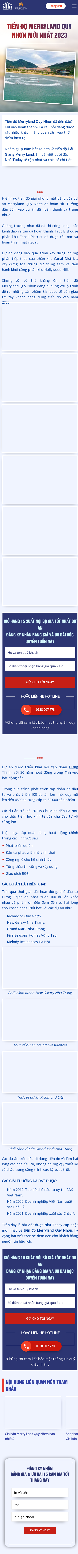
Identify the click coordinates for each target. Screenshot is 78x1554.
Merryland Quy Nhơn (35, 121)
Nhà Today (13, 159)
